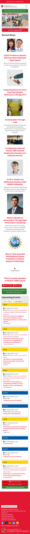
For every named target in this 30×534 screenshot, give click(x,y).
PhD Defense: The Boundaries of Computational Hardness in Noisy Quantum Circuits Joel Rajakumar (13, 383)
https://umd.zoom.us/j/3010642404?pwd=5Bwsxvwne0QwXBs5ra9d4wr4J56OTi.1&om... (15, 378)
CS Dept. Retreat (8, 443)
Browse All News (7, 285)
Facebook (2, 523)
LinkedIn (13, 523)
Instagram (10, 523)
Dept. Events (8, 301)
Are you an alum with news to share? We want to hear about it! (14, 291)
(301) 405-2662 (12, 519)
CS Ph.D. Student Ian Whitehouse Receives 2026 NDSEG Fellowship (15, 182)
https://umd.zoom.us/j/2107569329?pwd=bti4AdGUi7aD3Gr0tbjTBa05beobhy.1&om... (15, 312)
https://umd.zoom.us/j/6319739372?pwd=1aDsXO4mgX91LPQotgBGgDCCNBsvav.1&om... (15, 470)
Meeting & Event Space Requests (15, 487)
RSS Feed (18, 285)
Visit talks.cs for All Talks (15, 484)
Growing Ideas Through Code (15, 120)
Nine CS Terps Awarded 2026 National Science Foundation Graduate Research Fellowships (15, 257)
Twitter (6, 523)
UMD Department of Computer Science (12, 6)
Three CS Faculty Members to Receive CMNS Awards (15, 279)
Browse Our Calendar (15, 481)
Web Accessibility (5, 525)
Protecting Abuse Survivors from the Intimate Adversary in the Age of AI (15, 92)
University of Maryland (15, 1)
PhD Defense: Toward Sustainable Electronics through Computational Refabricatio (13, 361)
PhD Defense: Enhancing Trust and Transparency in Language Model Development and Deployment (13, 340)
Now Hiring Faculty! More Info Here (15, 11)
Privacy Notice (14, 525)
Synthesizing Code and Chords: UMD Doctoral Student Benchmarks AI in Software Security (15, 152)
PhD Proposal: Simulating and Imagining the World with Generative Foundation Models (15, 428)
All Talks (19, 301)
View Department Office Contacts (9, 506)
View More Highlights (15, 30)
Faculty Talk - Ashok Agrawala (12, 413)
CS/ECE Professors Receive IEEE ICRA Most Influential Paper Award (15, 57)
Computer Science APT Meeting (12, 400)
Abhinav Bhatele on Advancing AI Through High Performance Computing (15, 220)
